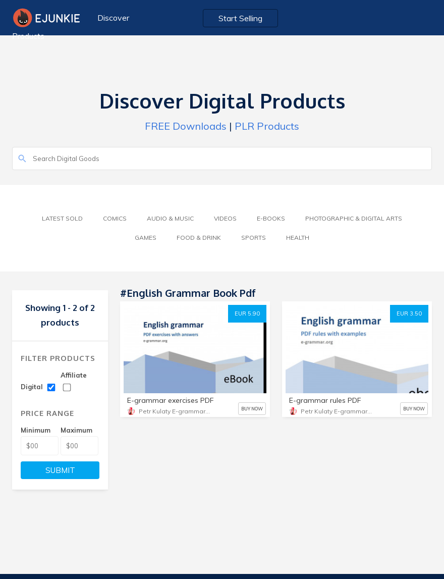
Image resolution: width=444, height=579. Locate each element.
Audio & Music (170, 218)
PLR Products (267, 126)
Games (145, 237)
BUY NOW (252, 408)
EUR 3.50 (409, 313)
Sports (253, 237)
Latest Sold (62, 218)
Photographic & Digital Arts (353, 218)
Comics (115, 218)
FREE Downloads (186, 126)
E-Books (271, 218)
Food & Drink (199, 237)
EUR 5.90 (247, 313)
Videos (225, 218)
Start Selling (240, 18)
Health (297, 237)
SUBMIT (60, 470)
